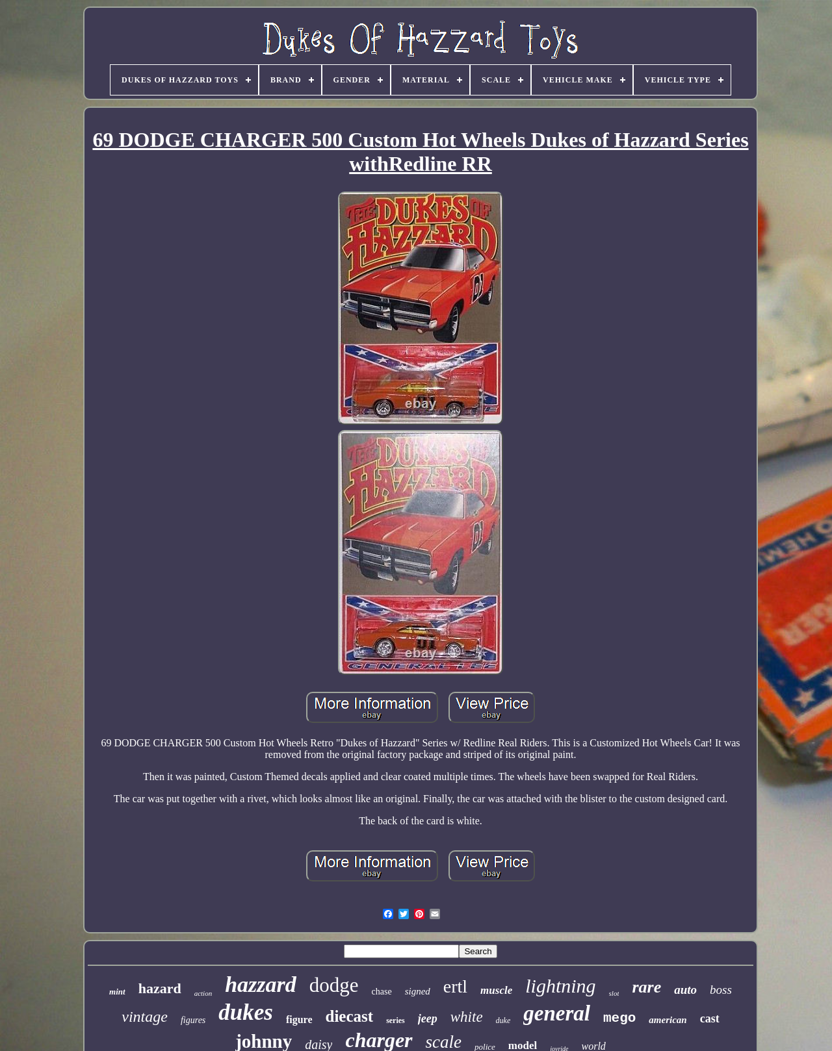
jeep (427, 1018)
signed (417, 991)
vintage (145, 1016)
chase (382, 991)
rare (646, 987)
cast (710, 1018)
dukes (245, 1012)
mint (117, 991)
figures (193, 1020)
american (667, 1020)
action (203, 993)
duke (503, 1020)
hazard (159, 988)
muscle (496, 990)
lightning (560, 985)
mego (619, 1018)
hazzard (260, 984)
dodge (334, 985)
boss (721, 989)
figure (299, 1019)
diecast (350, 1016)
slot (614, 993)
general (556, 1013)
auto (685, 989)
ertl (455, 986)
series (395, 1020)
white (466, 1017)
